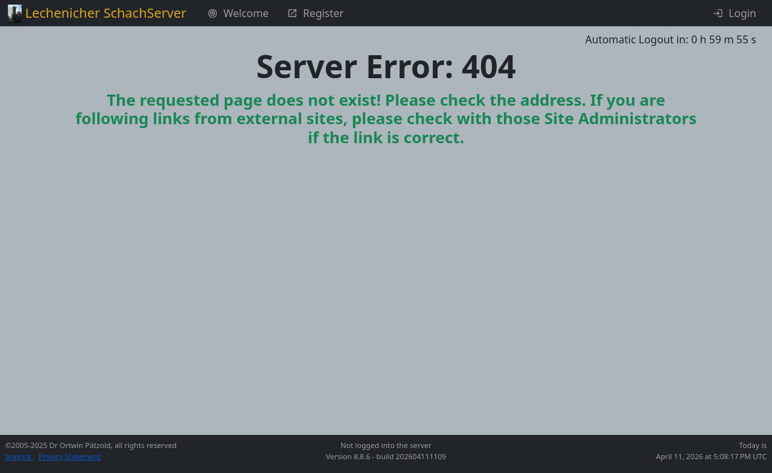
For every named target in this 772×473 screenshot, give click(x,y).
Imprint (19, 456)
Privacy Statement (70, 456)
